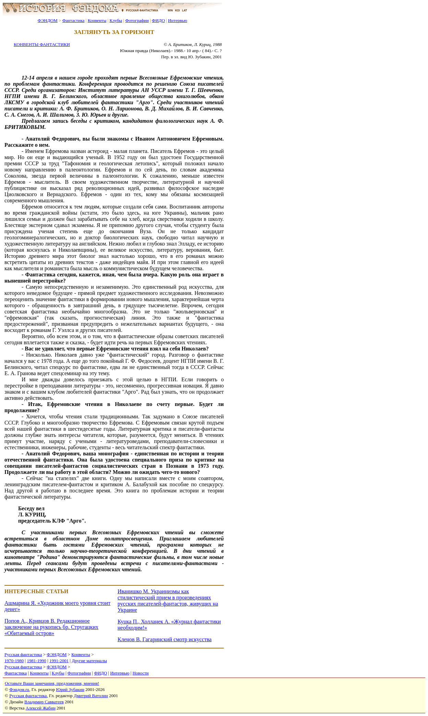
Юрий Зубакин (70, 689)
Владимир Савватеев (44, 701)
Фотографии (137, 20)
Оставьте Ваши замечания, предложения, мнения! (52, 683)
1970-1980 (14, 660)
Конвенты (97, 20)
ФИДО (158, 20)
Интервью (177, 20)
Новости (141, 673)
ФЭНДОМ (48, 20)
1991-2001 (59, 660)
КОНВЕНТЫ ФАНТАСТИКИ (42, 44)
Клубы (115, 20)
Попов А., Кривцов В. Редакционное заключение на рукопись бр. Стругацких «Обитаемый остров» (51, 627)
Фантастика (73, 20)
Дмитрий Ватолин (91, 695)
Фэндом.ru (19, 689)
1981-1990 (36, 660)
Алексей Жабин (41, 708)
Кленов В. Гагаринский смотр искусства (164, 639)
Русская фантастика (23, 654)
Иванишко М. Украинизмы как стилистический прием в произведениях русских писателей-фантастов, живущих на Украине (168, 600)
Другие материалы (89, 660)
